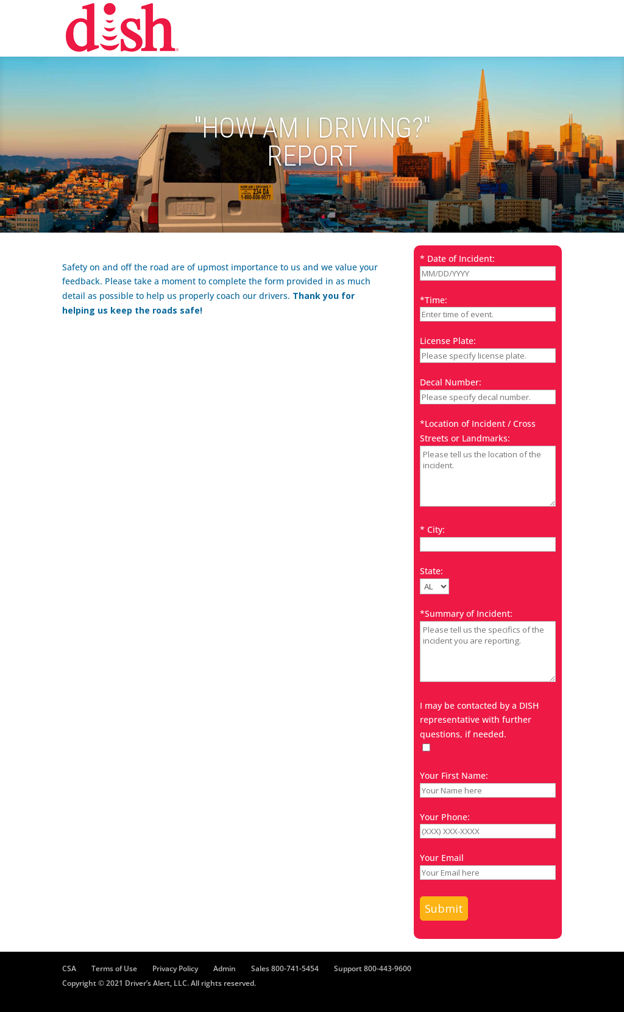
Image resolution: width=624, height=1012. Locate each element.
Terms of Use (114, 968)
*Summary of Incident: (466, 613)
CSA (69, 968)
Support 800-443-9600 (372, 968)
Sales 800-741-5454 (285, 968)
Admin (224, 968)
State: (431, 571)
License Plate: (448, 340)
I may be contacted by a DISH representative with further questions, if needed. (479, 720)
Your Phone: (445, 817)
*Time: (433, 300)
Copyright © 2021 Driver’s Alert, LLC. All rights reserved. (159, 983)
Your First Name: (454, 775)
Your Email (442, 857)
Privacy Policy (175, 968)
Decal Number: (450, 382)
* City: (432, 529)
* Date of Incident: (457, 258)
